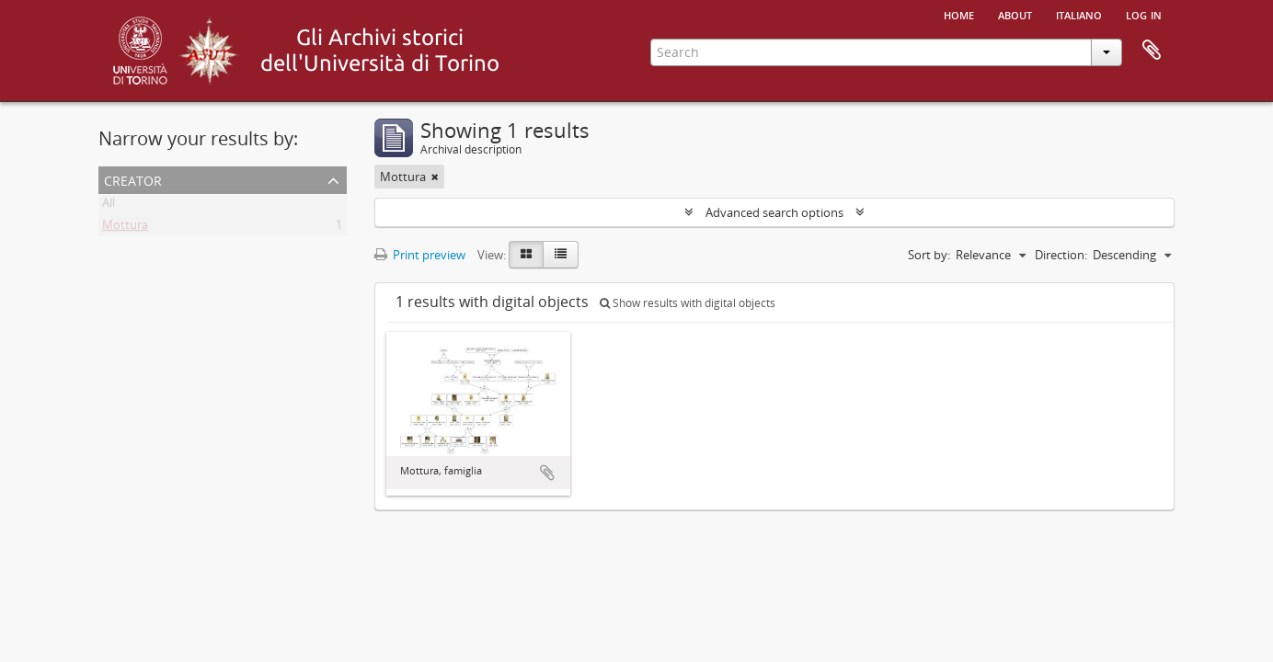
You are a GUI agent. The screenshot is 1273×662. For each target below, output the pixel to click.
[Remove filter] (435, 176)
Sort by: (929, 254)
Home (959, 14)
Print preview (419, 254)
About (1015, 14)
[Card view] (526, 254)
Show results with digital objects (687, 303)
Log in (1144, 14)
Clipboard (1152, 51)
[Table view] (561, 254)
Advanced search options (774, 212)
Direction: (1061, 254)
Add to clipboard (547, 472)
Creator (133, 178)
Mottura (125, 228)
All (108, 206)
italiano (1079, 14)
